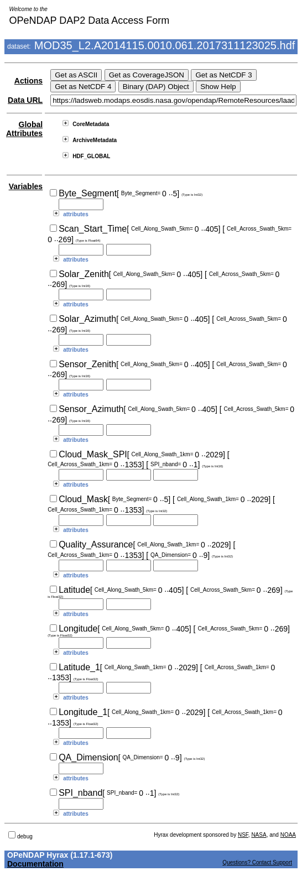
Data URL (25, 100)
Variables (26, 186)
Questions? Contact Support (257, 862)
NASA (258, 835)
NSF (243, 835)
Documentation (35, 863)
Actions (28, 80)
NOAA (288, 835)
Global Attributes (24, 129)
